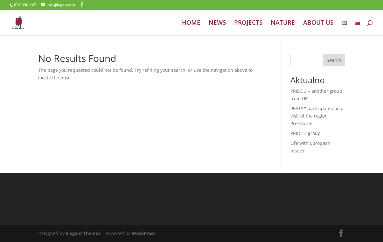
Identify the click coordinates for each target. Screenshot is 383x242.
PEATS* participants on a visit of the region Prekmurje (317, 116)
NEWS (217, 23)
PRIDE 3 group (305, 133)
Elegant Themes (83, 233)
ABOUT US (318, 23)
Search (334, 60)
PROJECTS (248, 23)
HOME (191, 23)
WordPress (144, 233)
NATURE (283, 23)
